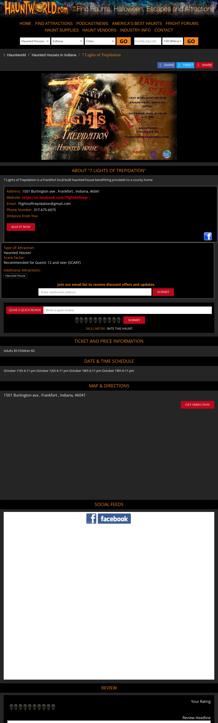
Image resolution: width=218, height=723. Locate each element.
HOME (25, 23)
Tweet (94, 689)
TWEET (188, 65)
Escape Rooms (189, 701)
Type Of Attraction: (19, 247)
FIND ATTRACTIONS (54, 23)
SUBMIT (163, 292)
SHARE (169, 65)
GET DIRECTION (197, 404)
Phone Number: (20, 209)
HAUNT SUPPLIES (62, 30)
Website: (14, 197)
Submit (134, 320)
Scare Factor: (14, 257)
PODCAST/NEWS (92, 23)
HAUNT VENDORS (100, 30)
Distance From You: (22, 216)
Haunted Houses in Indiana (54, 55)
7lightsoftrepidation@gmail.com (44, 203)
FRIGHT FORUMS (182, 23)
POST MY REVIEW (25, 668)
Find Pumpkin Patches (101, 701)
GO (124, 41)
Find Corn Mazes (130, 701)
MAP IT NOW (20, 227)
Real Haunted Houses (160, 701)
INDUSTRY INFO (135, 30)
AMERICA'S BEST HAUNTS (137, 23)
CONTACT (163, 30)
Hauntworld (15, 55)
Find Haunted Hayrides (67, 701)
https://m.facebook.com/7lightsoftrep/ (56, 197)
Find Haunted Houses (33, 701)
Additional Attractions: (22, 270)
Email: (12, 203)
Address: (14, 191)
